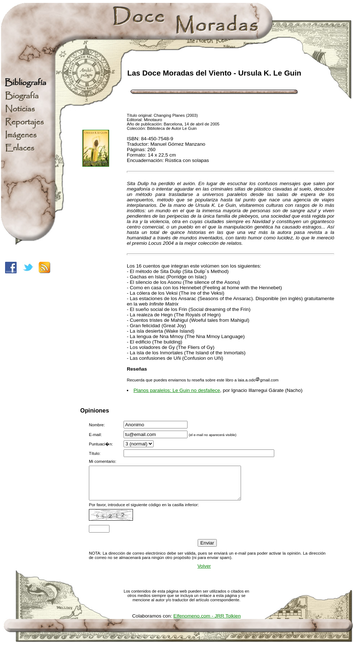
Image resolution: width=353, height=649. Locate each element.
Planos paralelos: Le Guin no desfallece (177, 390)
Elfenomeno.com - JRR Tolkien (207, 622)
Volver (204, 572)
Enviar (207, 549)
